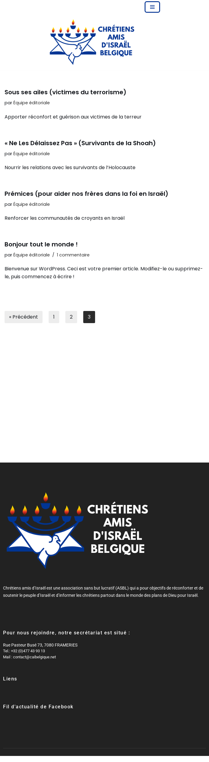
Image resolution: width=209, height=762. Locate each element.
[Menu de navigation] (152, 7)
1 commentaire (73, 255)
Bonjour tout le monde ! (41, 244)
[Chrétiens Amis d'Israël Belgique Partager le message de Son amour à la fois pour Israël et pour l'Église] (92, 42)
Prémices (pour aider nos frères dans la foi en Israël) (86, 193)
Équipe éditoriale (31, 103)
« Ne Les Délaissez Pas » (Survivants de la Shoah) (80, 143)
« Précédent (23, 316)
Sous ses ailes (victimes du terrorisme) (65, 92)
